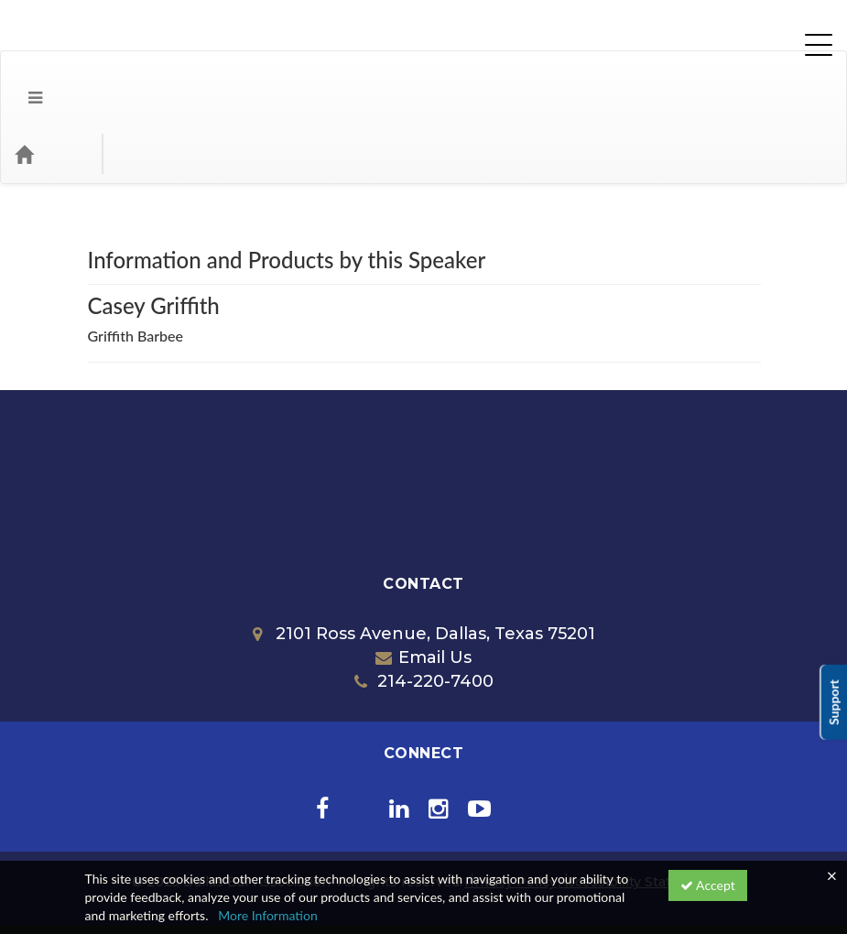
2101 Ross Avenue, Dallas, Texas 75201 (424, 560)
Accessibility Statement (637, 808)
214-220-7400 (424, 608)
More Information (268, 915)
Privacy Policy (510, 808)
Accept (707, 885)
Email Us (423, 584)
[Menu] (21, 80)
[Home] (51, 80)
